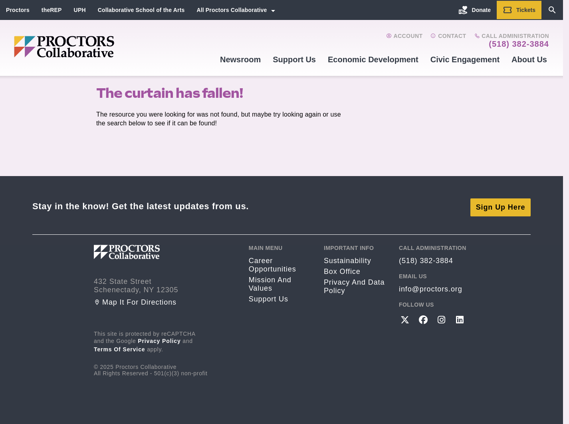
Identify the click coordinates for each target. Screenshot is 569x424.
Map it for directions (135, 300)
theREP (52, 10)
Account (404, 36)
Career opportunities (272, 262)
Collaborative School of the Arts (141, 10)
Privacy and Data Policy (354, 284)
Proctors (18, 10)
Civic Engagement (465, 59)
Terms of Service (119, 347)
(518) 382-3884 (519, 44)
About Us (529, 59)
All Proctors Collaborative (231, 10)
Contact (448, 36)
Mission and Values (270, 281)
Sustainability (347, 258)
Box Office (342, 269)
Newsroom (240, 59)
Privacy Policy (159, 338)
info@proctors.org (430, 287)
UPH (80, 10)
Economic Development (373, 59)
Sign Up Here (500, 205)
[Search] (552, 10)
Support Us (294, 59)
